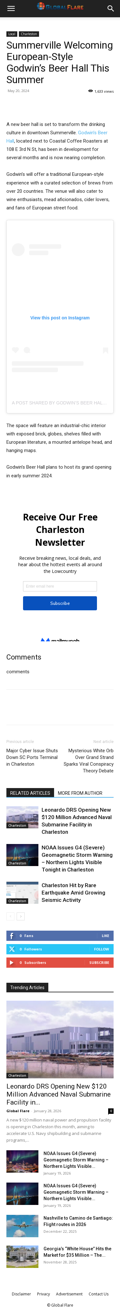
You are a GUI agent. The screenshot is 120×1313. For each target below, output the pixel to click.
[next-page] (21, 916)
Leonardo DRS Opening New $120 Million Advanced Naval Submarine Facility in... (58, 1094)
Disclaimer (21, 1294)
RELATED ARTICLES (30, 793)
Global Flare (17, 1110)
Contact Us (98, 1294)
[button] (11, 8)
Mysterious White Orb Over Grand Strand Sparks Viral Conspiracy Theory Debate (89, 761)
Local (11, 34)
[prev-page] (10, 916)
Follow (101, 949)
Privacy (43, 1294)
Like (105, 935)
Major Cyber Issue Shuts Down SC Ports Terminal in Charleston (32, 757)
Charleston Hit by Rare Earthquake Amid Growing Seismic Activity (73, 892)
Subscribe (99, 962)
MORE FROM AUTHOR (80, 793)
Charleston (29, 34)
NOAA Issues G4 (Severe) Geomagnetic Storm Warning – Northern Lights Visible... (76, 1160)
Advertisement (69, 1294)
